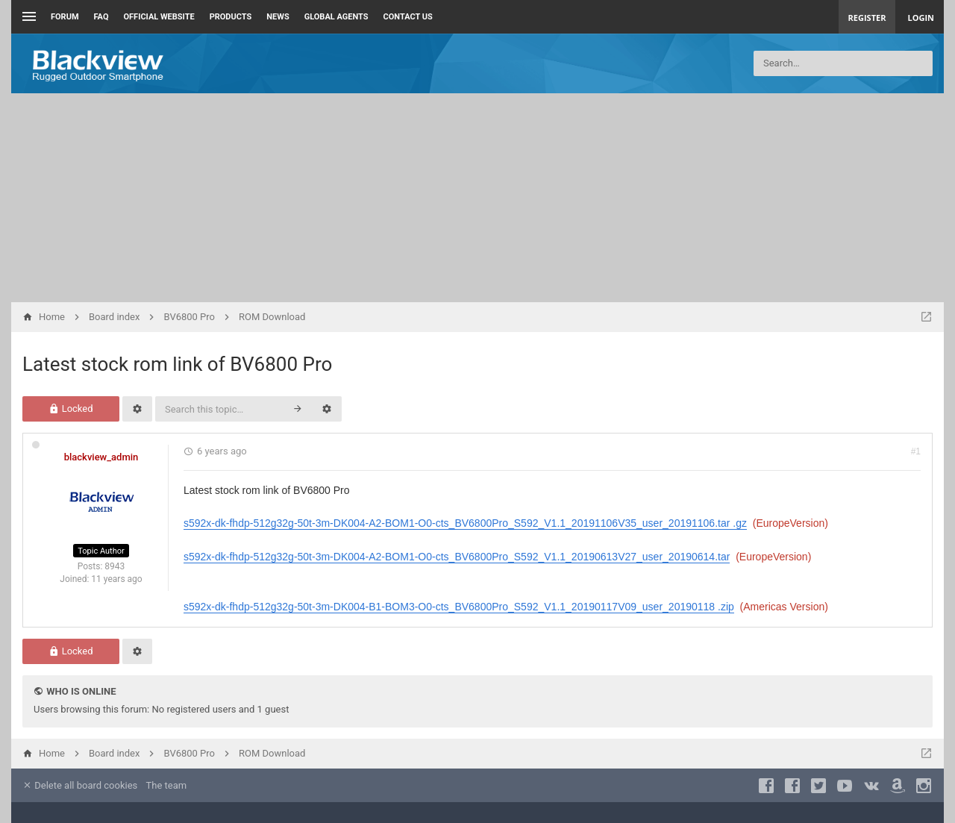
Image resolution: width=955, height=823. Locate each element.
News (277, 17)
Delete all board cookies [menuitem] (79, 785)
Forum (65, 17)
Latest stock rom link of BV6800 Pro (177, 364)
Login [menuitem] (920, 17)
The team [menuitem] (166, 785)
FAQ (101, 17)
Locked (70, 408)
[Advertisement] (477, 197)
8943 (114, 566)
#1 (916, 451)
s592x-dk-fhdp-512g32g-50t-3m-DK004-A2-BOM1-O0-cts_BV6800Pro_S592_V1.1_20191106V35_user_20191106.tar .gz (465, 523)
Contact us (408, 17)
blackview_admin (101, 457)
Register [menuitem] (867, 17)
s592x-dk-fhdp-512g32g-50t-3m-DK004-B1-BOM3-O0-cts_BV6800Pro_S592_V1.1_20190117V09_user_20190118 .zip (459, 607)
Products (231, 17)
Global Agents (336, 17)
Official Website (159, 17)
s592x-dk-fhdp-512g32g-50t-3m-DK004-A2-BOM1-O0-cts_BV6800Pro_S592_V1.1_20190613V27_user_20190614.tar (457, 557)
